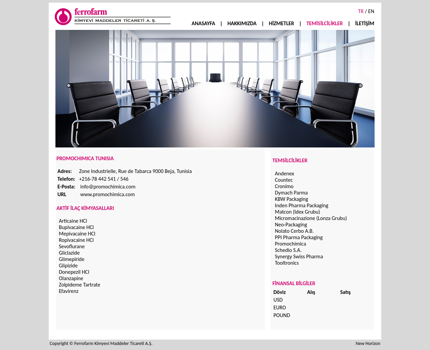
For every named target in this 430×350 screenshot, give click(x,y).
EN (370, 11)
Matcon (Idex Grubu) (297, 212)
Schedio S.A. (288, 250)
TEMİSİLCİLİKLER (324, 23)
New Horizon (368, 343)
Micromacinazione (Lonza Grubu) (311, 218)
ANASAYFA (203, 23)
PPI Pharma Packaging (298, 237)
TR (360, 11)
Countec (284, 180)
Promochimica (290, 243)
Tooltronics (287, 263)
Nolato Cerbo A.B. (294, 231)
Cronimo (284, 186)
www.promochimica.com (107, 194)
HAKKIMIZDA (242, 23)
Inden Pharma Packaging (301, 205)
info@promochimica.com (107, 186)
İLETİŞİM (364, 23)
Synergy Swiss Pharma (299, 256)
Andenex (284, 173)
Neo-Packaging (291, 224)
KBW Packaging (291, 199)
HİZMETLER (281, 23)
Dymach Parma (291, 192)
